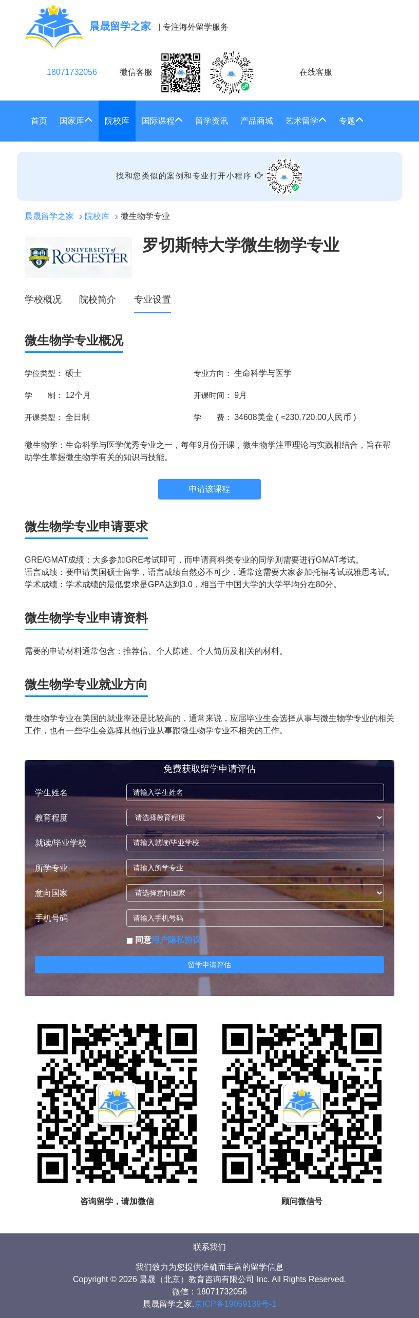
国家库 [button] (76, 120)
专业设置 (152, 299)
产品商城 (256, 120)
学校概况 (43, 299)
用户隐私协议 (176, 939)
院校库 (117, 120)
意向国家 (51, 893)
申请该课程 (209, 489)
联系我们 (209, 1247)
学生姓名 (51, 792)
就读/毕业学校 (60, 842)
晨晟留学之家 (49, 216)
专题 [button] (351, 120)
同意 (163, 939)
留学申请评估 (209, 965)
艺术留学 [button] (306, 120)
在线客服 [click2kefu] (315, 72)
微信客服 (187, 72)
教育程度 (51, 817)
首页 (39, 120)
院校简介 (97, 299)
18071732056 (72, 72)
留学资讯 (211, 120)
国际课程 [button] (162, 120)
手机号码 (51, 918)
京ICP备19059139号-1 (235, 1304)
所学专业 (51, 868)
